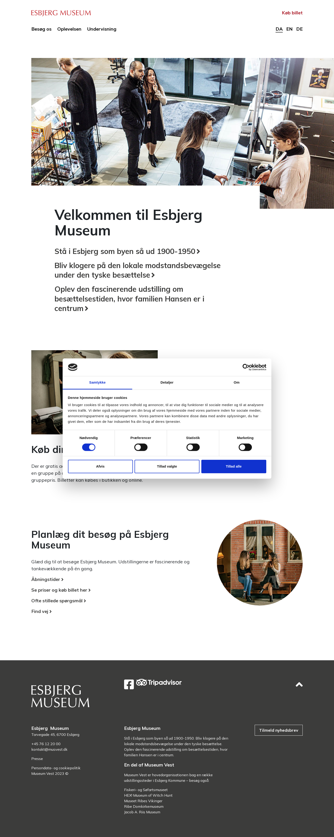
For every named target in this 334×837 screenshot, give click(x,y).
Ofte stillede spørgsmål (57, 600)
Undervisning (101, 29)
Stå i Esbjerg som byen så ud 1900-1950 (125, 251)
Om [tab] (236, 383)
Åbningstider (45, 579)
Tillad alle (233, 466)
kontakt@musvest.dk (49, 749)
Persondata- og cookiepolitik (55, 768)
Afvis (100, 466)
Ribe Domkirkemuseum (144, 806)
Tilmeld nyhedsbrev (278, 730)
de (299, 29)
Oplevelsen (69, 29)
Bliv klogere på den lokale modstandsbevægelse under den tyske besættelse (138, 270)
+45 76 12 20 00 (46, 743)
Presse (37, 758)
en (289, 29)
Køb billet (292, 13)
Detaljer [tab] (167, 383)
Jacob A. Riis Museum (142, 812)
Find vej (39, 611)
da (279, 29)
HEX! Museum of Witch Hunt (148, 795)
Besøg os (41, 29)
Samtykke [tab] (97, 383)
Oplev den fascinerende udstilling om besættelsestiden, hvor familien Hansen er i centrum (129, 298)
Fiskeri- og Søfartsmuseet (146, 789)
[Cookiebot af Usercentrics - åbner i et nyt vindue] (246, 367)
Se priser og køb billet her (59, 590)
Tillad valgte (167, 466)
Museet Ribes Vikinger (143, 801)
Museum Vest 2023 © (49, 773)
